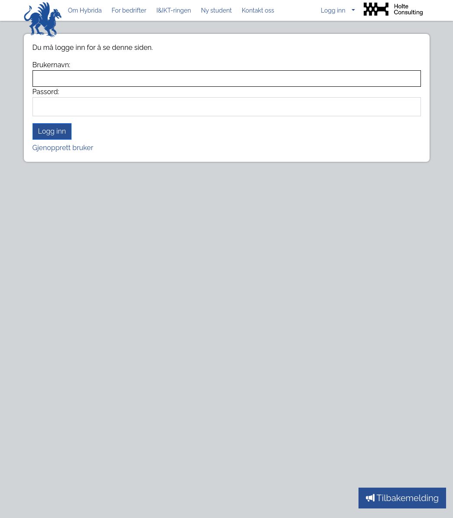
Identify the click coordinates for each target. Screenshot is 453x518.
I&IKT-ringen (173, 10)
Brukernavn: (52, 65)
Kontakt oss (258, 10)
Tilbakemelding (402, 498)
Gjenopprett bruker (63, 148)
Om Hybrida (85, 10)
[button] (337, 11)
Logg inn (52, 131)
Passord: (46, 92)
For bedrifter (129, 10)
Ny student (216, 10)
